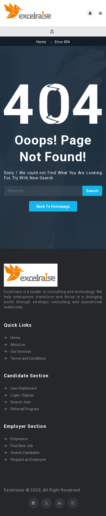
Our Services (21, 351)
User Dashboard (23, 388)
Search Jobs (21, 402)
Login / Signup (22, 395)
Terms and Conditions (28, 358)
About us (18, 345)
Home (41, 42)
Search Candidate (25, 453)
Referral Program (25, 409)
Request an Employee (28, 460)
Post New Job (22, 446)
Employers (19, 439)
